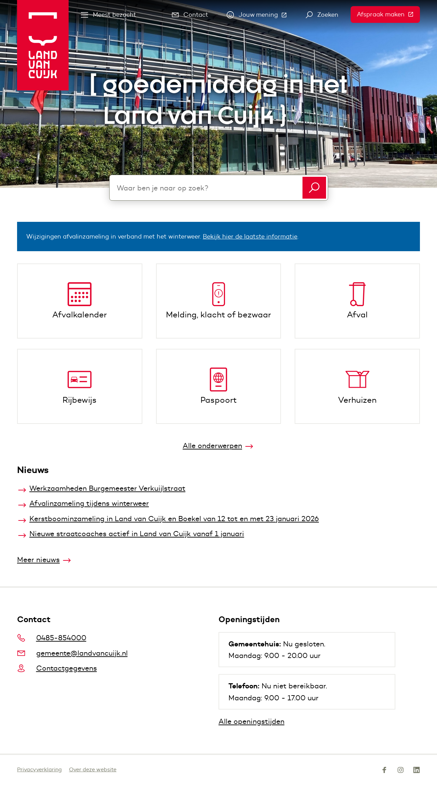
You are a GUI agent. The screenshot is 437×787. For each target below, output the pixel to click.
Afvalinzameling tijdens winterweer (89, 503)
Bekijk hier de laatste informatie (250, 236)
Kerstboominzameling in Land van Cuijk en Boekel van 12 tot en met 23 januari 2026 (174, 518)
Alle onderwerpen (212, 445)
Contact (190, 14)
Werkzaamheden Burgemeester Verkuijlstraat (107, 488)
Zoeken (322, 14)
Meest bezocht (108, 14)
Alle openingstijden (251, 721)
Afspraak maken (388, 14)
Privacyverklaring (39, 769)
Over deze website (92, 769)
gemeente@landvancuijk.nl (72, 653)
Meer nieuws (38, 559)
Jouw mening (260, 16)
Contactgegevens (57, 668)
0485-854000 (51, 637)
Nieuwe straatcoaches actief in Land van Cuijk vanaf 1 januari (136, 533)
